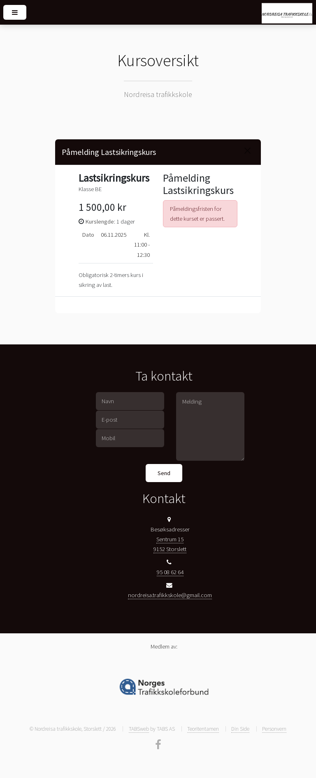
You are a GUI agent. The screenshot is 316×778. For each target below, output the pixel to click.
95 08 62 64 (170, 572)
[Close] (247, 150)
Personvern (274, 728)
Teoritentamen (203, 728)
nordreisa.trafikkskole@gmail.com (170, 595)
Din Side (240, 728)
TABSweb (139, 728)
